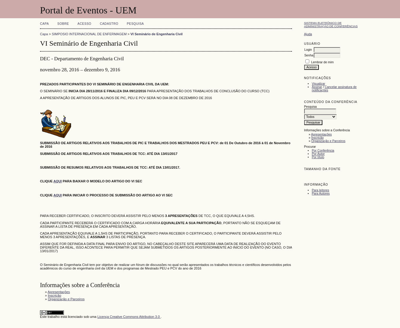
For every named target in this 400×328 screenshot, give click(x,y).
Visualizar (318, 83)
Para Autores (321, 193)
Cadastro (109, 23)
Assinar (317, 87)
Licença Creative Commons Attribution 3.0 (129, 316)
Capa (44, 23)
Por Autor (318, 153)
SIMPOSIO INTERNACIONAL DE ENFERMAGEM (89, 34)
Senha (308, 55)
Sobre (63, 23)
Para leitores (320, 190)
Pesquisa (135, 23)
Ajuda (308, 34)
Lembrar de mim (322, 62)
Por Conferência (323, 150)
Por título (318, 157)
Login (308, 49)
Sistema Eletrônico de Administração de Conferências (331, 24)
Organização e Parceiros (328, 141)
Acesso (84, 23)
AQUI (57, 195)
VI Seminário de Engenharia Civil (156, 34)
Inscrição (317, 137)
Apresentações (321, 134)
